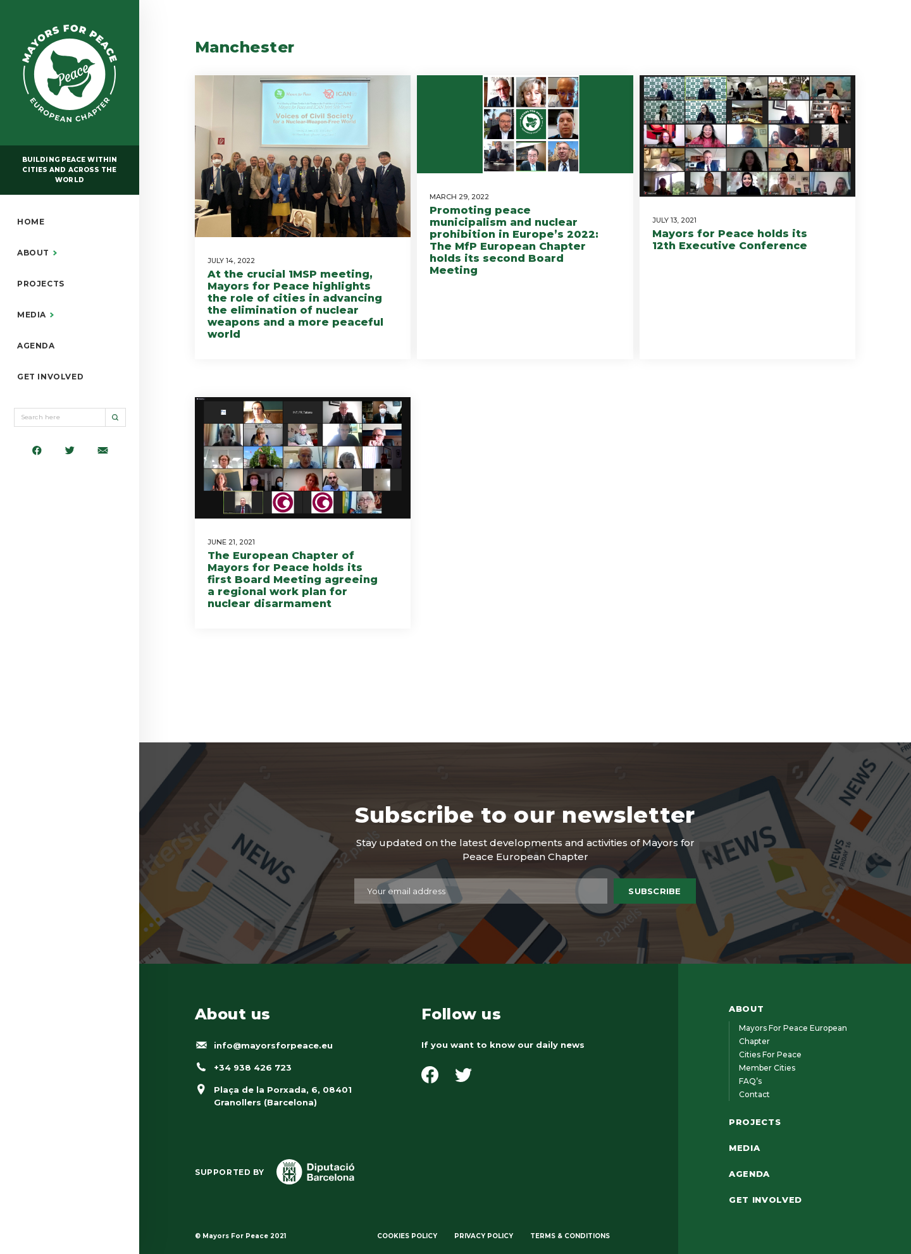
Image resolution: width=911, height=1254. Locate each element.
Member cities (767, 1068)
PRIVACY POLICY (483, 1236)
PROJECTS (41, 284)
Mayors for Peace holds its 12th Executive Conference (729, 240)
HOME (30, 222)
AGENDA (36, 346)
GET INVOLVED (50, 377)
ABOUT (33, 253)
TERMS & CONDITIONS (570, 1236)
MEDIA (31, 315)
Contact (754, 1094)
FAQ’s (750, 1081)
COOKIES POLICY (407, 1236)
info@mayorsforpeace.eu (273, 1045)
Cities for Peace (770, 1054)
